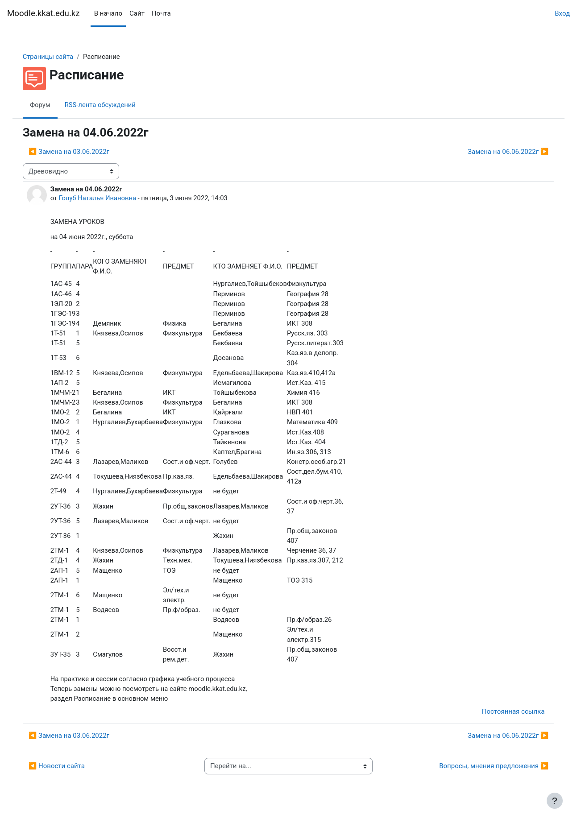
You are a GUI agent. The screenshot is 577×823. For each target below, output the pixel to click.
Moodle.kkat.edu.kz (43, 13)
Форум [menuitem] (49, 105)
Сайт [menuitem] (137, 13)
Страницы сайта (57, 57)
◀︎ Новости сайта (65, 774)
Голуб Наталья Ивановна (107, 198)
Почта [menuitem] (161, 13)
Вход (562, 13)
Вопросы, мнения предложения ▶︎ (485, 774)
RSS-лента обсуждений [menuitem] (110, 105)
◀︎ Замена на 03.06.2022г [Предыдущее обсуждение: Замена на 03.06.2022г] (77, 152)
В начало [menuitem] (108, 13)
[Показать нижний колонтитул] (555, 801)
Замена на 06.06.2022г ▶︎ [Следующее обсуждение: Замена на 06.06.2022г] (499, 152)
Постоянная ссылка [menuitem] (504, 719)
